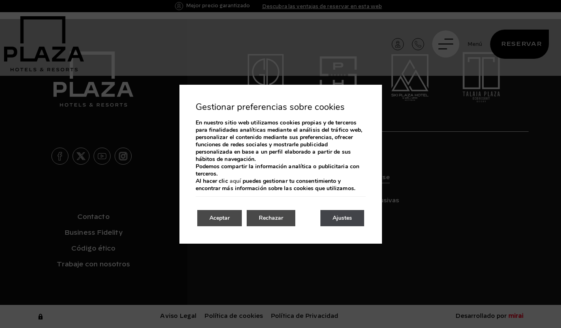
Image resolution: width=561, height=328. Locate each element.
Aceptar (219, 218)
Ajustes (342, 218)
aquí (235, 181)
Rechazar (271, 218)
